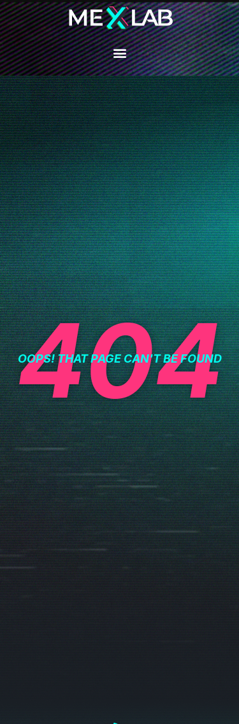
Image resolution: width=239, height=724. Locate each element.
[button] (119, 52)
